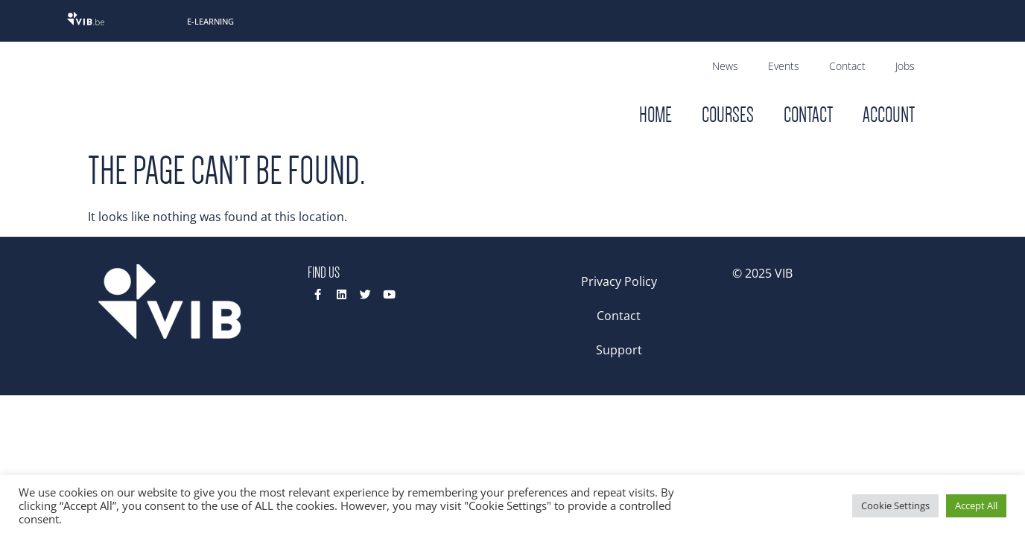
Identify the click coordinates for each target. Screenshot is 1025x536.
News (725, 66)
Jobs (905, 66)
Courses (728, 115)
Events (783, 66)
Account (889, 115)
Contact (847, 66)
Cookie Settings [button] (895, 505)
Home (655, 115)
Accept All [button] (976, 505)
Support (619, 350)
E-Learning (210, 21)
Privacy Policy (619, 281)
